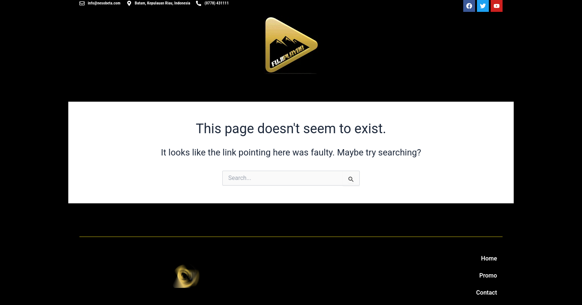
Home (489, 258)
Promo (488, 275)
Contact (486, 292)
